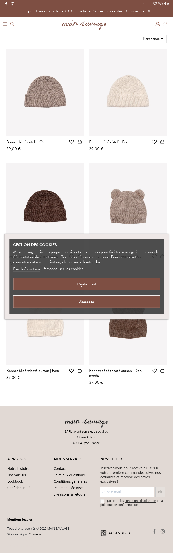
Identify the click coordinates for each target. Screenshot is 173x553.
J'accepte (86, 302)
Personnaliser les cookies (62, 269)
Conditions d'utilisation (23, 546)
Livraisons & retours (69, 494)
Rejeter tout (86, 284)
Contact (60, 468)
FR (142, 3)
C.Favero (35, 534)
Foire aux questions (69, 475)
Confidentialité (19, 487)
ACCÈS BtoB (115, 533)
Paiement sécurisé (68, 487)
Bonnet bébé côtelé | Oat (26, 142)
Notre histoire (18, 468)
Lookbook (15, 481)
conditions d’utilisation (140, 501)
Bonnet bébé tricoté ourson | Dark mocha (115, 373)
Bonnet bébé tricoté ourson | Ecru (32, 371)
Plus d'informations (26, 269)
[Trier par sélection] (153, 39)
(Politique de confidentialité (76, 540)
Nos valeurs (16, 475)
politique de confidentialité (119, 505)
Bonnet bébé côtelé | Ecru (109, 142)
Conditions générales (70, 481)
